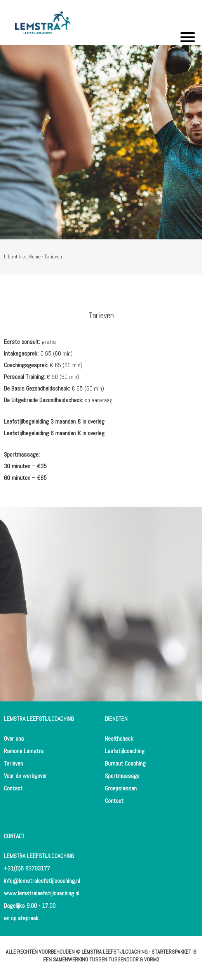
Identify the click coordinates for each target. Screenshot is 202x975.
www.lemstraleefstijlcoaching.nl (41, 893)
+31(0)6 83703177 (27, 868)
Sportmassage (122, 776)
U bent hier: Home (22, 256)
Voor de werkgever (25, 776)
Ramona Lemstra (24, 751)
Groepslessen (121, 788)
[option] (101, 142)
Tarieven (13, 763)
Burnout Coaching (125, 763)
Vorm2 (151, 959)
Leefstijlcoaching (125, 751)
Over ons (14, 738)
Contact (13, 788)
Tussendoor (123, 959)
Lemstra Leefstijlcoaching (115, 951)
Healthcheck (119, 738)
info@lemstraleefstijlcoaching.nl (42, 881)
